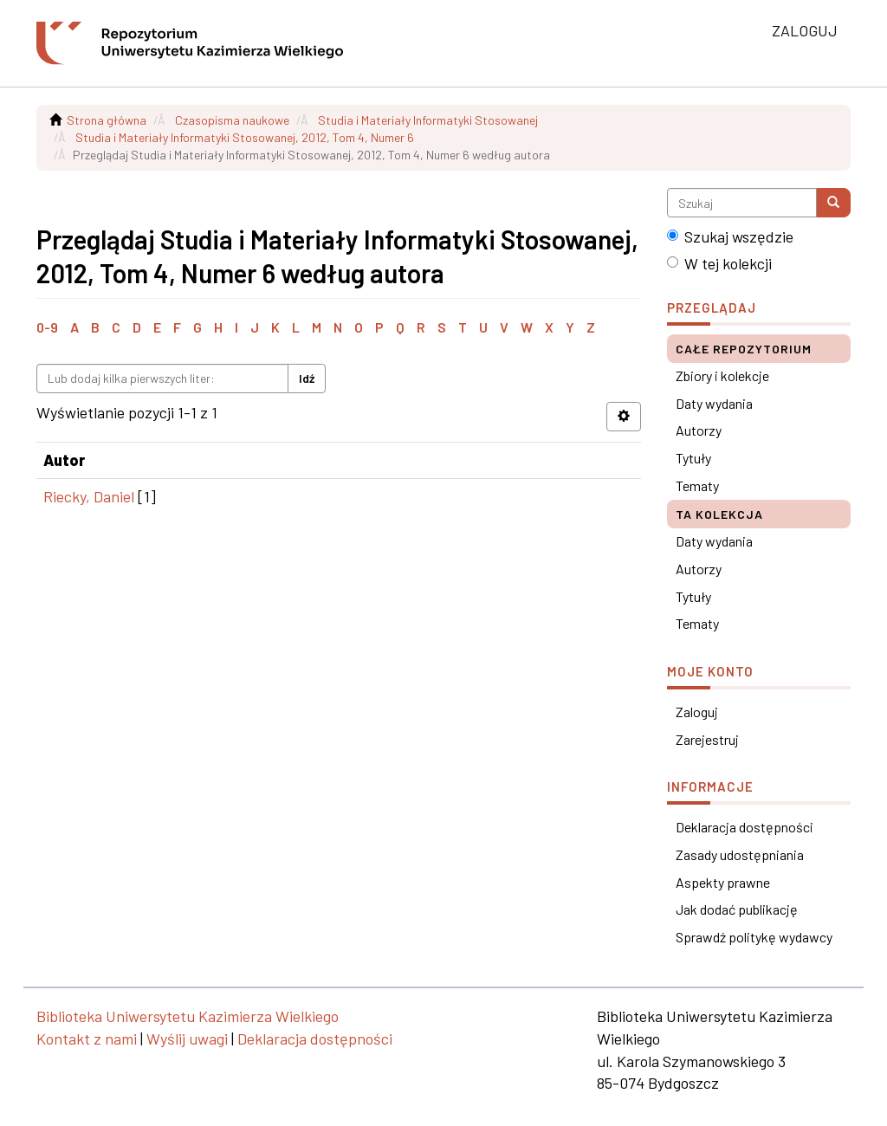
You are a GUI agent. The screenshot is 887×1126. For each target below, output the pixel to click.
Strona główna (106, 120)
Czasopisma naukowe (232, 120)
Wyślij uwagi (187, 1038)
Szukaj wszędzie (730, 236)
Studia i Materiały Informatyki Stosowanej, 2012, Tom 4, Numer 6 (244, 137)
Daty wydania (714, 403)
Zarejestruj (707, 739)
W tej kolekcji (719, 263)
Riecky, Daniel (88, 496)
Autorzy (699, 430)
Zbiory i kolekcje (722, 375)
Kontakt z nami (86, 1038)
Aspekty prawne (723, 882)
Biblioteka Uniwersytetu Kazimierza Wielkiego (187, 1016)
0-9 (47, 327)
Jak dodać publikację (737, 909)
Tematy (697, 485)
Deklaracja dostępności (744, 827)
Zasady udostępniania (740, 854)
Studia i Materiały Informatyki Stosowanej (428, 120)
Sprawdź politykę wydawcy (754, 937)
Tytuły (693, 458)
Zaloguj (697, 711)
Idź (306, 378)
